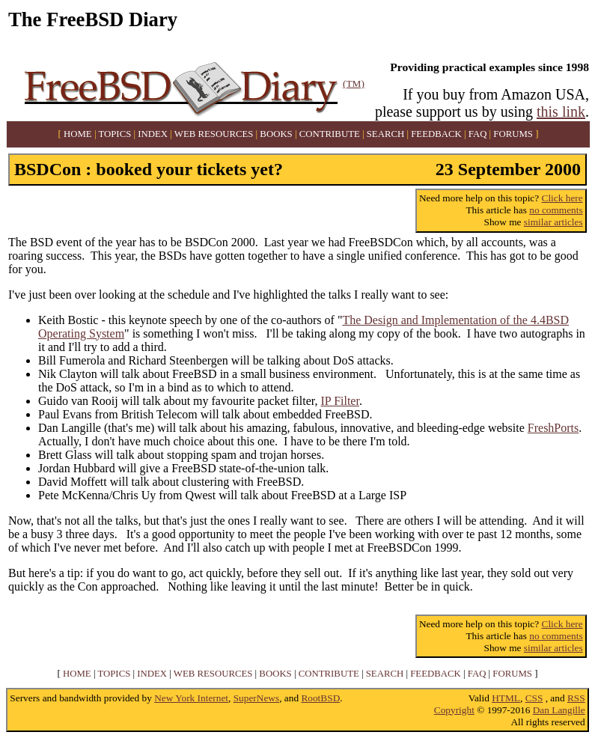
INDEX (153, 134)
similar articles (553, 222)
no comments (555, 210)
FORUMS (513, 134)
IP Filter (340, 400)
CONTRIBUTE (329, 134)
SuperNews (256, 698)
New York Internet (191, 698)
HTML (506, 698)
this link (561, 111)
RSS (576, 698)
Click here (562, 198)
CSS (534, 698)
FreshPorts (553, 427)
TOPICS (114, 134)
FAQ (478, 134)
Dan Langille (559, 710)
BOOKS (276, 134)
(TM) (353, 83)
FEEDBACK (436, 134)
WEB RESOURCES (214, 134)
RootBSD (320, 698)
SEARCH (386, 134)
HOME (78, 134)
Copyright (454, 710)
